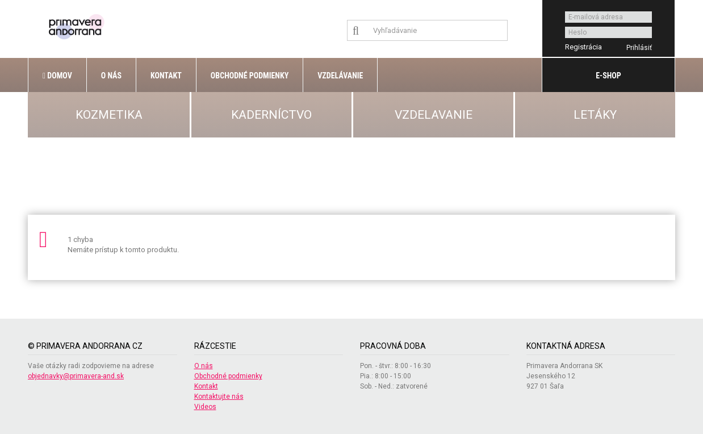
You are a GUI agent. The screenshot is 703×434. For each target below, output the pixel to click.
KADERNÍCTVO (271, 115)
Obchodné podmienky (249, 75)
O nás (111, 75)
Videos (205, 407)
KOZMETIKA (109, 115)
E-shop (608, 75)
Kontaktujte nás (219, 396)
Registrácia (583, 47)
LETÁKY (595, 115)
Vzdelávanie (340, 75)
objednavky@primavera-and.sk (76, 376)
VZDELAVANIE (433, 115)
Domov (57, 75)
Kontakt (166, 75)
